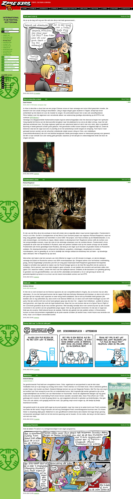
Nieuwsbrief (8, 85)
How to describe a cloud (32, 99)
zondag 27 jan (6, 44)
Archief (7, 31)
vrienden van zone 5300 (69, 8)
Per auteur (7, 57)
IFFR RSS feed (9, 70)
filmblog (33, 8)
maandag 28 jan (7, 42)
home (25, 8)
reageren (36, 173)
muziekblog (44, 8)
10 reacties (37, 93)
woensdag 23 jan (7, 51)
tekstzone (95, 8)
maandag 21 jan (7, 54)
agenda (104, 8)
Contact (7, 83)
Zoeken (7, 77)
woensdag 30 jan (7, 38)
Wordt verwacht (9, 64)
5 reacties (36, 419)
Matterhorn (28, 375)
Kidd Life (27, 283)
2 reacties (36, 369)
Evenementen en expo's (11, 62)
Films (6, 59)
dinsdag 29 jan (7, 40)
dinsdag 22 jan (7, 52)
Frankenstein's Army (31, 179)
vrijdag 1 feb (6, 35)
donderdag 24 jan (7, 49)
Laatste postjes (9, 29)
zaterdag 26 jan (7, 45)
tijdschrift (114, 8)
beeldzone (84, 8)
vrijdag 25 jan (6, 47)
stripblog (55, 8)
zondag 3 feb (6, 33)
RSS (6, 81)
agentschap (126, 8)
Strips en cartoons (10, 67)
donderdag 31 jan (7, 37)
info (46, 99)
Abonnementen (9, 87)
